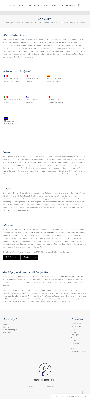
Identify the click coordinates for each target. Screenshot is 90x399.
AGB (72, 349)
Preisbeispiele (76, 324)
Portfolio (25, 5)
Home (13, 5)
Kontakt (73, 340)
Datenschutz (75, 346)
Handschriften (76, 326)
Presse (73, 332)
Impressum (75, 343)
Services (74, 329)
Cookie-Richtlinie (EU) (79, 351)
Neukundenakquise (45, 5)
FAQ (72, 337)
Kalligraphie (67, 5)
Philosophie (75, 335)
